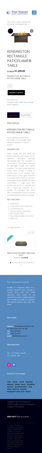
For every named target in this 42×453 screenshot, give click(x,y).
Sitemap (27, 407)
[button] (33, 232)
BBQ (13, 22)
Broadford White (21, 387)
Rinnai (17, 384)
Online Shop (23, 102)
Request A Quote (16, 93)
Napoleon (15, 105)
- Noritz (22, 384)
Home (9, 22)
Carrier (21, 382)
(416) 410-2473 (15, 333)
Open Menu (34, 13)
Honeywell (11, 392)
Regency (10, 384)
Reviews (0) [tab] (26, 115)
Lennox (15, 382)
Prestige (18, 22)
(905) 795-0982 (15, 331)
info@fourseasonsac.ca (20, 336)
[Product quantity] (10, 86)
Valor (9, 382)
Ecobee (18, 392)
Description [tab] (13, 115)
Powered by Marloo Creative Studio (19, 414)
